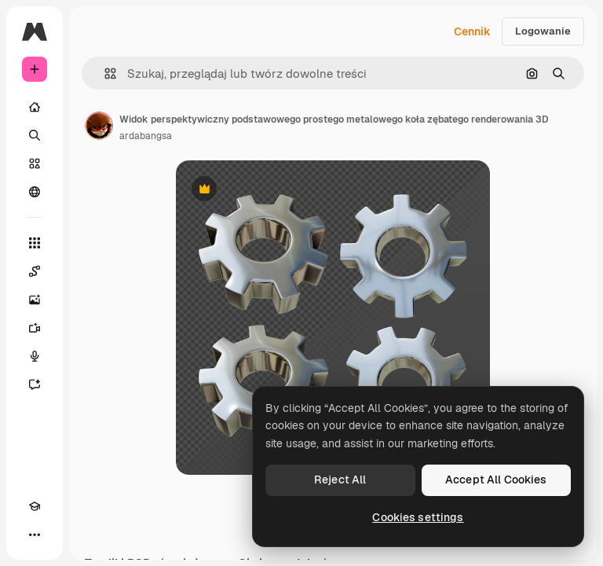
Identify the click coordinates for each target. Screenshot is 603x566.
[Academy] (34, 506)
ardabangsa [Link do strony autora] (145, 136)
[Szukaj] (34, 135)
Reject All (340, 479)
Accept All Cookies (496, 479)
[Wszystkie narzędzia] (34, 242)
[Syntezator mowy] (34, 356)
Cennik (472, 31)
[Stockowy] (34, 163)
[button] (104, 73)
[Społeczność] (34, 191)
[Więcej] (34, 534)
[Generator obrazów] (34, 299)
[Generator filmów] (34, 327)
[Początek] (34, 106)
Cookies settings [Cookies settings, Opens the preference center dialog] (417, 517)
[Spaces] (34, 271)
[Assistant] (34, 384)
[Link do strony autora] (99, 126)
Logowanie (543, 31)
